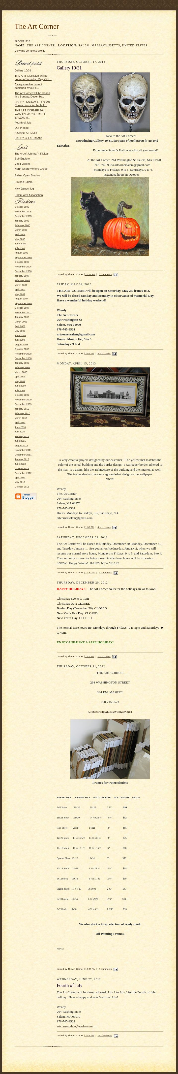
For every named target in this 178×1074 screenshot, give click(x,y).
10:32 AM (90, 572)
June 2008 (20, 335)
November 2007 (23, 312)
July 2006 (20, 248)
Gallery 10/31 (23, 70)
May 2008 (20, 330)
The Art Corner (41, 45)
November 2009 (23, 399)
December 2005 (23, 216)
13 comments (104, 1035)
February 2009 (22, 367)
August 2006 (21, 252)
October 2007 (22, 307)
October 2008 (22, 349)
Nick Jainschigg (24, 188)
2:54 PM (89, 353)
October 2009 (22, 394)
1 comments (103, 656)
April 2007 (20, 289)
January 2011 (22, 436)
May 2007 (20, 294)
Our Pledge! (22, 127)
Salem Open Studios (27, 175)
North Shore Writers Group (31, 168)
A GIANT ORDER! (26, 132)
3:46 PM (89, 1035)
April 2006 (20, 234)
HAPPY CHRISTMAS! (28, 137)
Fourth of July (23, 122)
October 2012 (22, 468)
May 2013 (20, 482)
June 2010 (20, 427)
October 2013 (22, 486)
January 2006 (22, 220)
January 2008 (22, 317)
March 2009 (21, 372)
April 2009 (20, 376)
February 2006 (22, 225)
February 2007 (22, 280)
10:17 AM (90, 274)
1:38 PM (89, 527)
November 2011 (23, 450)
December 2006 (23, 271)
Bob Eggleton (23, 158)
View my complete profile (30, 50)
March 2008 (21, 321)
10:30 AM (90, 969)
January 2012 (22, 459)
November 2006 (23, 266)
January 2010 (22, 408)
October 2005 (22, 206)
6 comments (105, 274)
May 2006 (20, 239)
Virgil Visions (22, 163)
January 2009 (22, 362)
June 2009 (20, 385)
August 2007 (21, 298)
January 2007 (22, 275)
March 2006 (21, 229)
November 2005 (23, 211)
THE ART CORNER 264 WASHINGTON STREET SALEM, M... (30, 114)
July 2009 (20, 390)
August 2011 (21, 445)
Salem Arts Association (29, 195)
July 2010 (20, 431)
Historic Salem (23, 181)
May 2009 (20, 381)
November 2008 (23, 353)
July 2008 (20, 339)
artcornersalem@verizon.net (75, 1026)
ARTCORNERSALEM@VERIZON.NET (110, 712)
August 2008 (21, 344)
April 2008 (20, 326)
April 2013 (20, 477)
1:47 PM (89, 656)
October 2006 (22, 261)
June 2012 (20, 463)
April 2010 (20, 422)
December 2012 (23, 473)
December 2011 (23, 454)
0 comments (105, 969)
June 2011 (20, 440)
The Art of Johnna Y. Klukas (32, 153)
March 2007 (21, 285)
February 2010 (22, 413)
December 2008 (23, 358)
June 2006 (20, 243)
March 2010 (21, 418)
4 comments (103, 353)
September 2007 (23, 303)
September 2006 (23, 257)
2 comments (105, 572)
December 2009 (23, 404)
